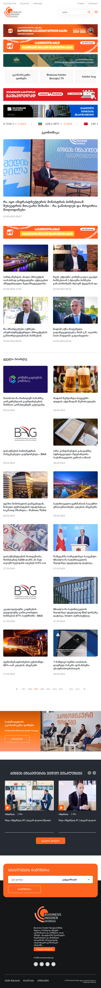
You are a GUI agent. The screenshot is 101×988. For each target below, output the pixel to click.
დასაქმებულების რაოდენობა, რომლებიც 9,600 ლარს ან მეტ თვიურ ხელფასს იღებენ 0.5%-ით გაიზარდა (24, 560)
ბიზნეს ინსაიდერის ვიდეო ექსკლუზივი (46, 773)
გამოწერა (24, 889)
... (66, 689)
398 (30, 689)
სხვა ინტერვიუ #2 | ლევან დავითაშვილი (28, 820)
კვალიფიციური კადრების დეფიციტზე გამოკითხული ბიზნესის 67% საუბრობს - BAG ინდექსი (23, 612)
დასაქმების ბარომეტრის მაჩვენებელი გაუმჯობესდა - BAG (24, 452)
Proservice (93, 982)
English (81, 3)
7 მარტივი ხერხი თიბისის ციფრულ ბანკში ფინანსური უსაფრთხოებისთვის (71, 665)
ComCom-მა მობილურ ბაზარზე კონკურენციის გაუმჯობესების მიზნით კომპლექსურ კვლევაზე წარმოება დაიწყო (24, 401)
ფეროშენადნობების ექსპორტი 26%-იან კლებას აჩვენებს (23, 663)
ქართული (93, 3)
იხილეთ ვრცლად (44, 949)
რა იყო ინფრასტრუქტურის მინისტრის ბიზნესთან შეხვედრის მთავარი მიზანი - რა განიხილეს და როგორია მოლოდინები (50, 205)
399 (36, 689)
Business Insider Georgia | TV (56, 76)
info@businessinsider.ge (44, 957)
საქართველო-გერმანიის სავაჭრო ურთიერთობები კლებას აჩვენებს (75, 505)
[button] (89, 773)
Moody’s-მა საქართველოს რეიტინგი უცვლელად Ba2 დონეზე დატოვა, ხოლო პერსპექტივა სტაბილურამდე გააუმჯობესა (75, 612)
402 (55, 689)
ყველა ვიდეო (50, 840)
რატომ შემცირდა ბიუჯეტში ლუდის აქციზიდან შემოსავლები (74, 400)
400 (42, 689)
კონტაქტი (37, 3)
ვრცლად (17, 739)
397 (24, 689)
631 (71, 689)
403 (61, 689)
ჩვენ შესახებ (9, 3)
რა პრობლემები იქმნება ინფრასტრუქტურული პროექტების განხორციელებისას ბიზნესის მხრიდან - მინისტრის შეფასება (25, 332)
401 (48, 689)
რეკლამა (24, 3)
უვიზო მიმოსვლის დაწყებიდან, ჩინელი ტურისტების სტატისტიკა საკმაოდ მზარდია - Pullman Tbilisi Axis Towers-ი (24, 507)
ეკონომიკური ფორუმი (21, 76)
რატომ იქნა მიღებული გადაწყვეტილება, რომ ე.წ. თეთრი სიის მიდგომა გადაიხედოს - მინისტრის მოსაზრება (75, 332)
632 (77, 689)
